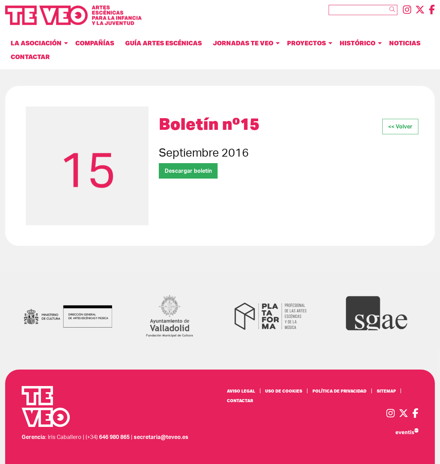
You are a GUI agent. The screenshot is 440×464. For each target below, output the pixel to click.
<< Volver (400, 126)
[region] (87, 165)
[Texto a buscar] (363, 10)
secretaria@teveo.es (161, 437)
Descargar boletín (188, 171)
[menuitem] (407, 10)
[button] (393, 9)
